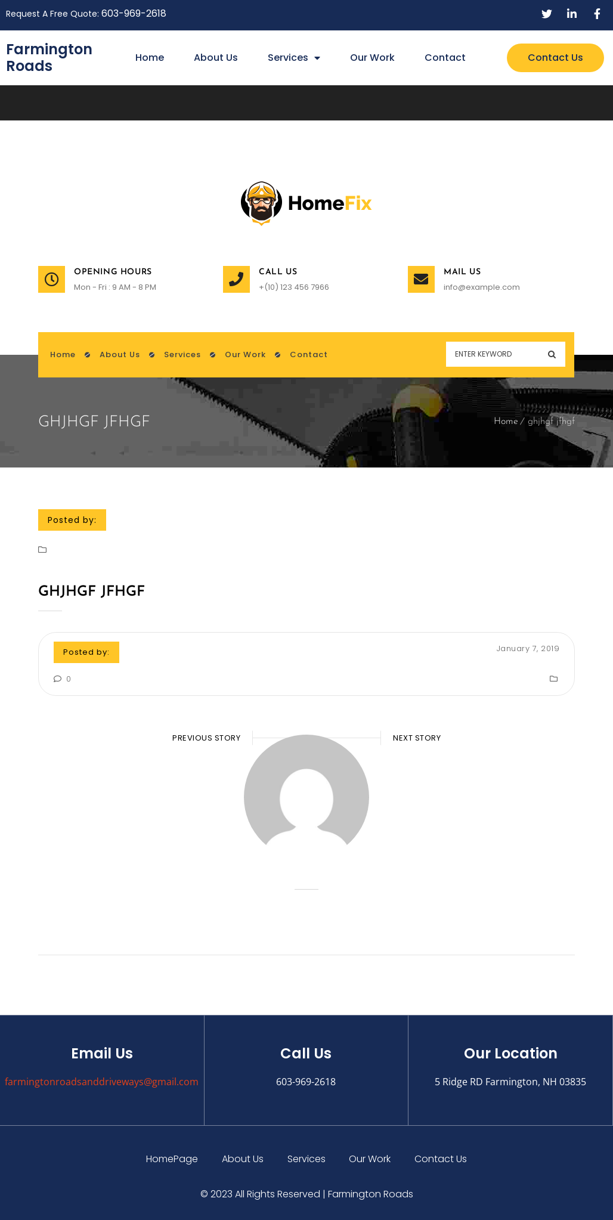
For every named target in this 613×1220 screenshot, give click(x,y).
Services (294, 58)
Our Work (372, 57)
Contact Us (441, 1159)
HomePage (172, 1159)
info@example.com (482, 287)
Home (149, 57)
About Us (216, 57)
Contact (445, 57)
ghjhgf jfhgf (91, 592)
